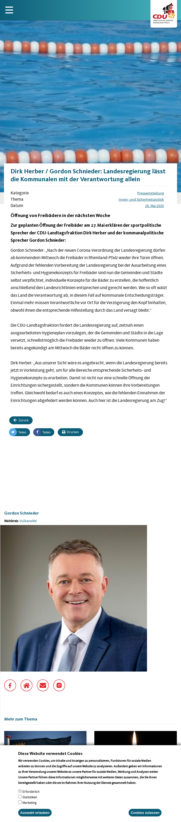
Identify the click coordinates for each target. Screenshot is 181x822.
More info (144, 788)
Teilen (17, 432)
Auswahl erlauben (35, 818)
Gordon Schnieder (21, 513)
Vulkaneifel (28, 520)
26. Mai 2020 (154, 205)
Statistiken (29, 802)
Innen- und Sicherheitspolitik (141, 199)
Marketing (29, 808)
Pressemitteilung (150, 193)
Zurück (20, 420)
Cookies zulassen (145, 818)
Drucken (70, 432)
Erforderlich (31, 797)
